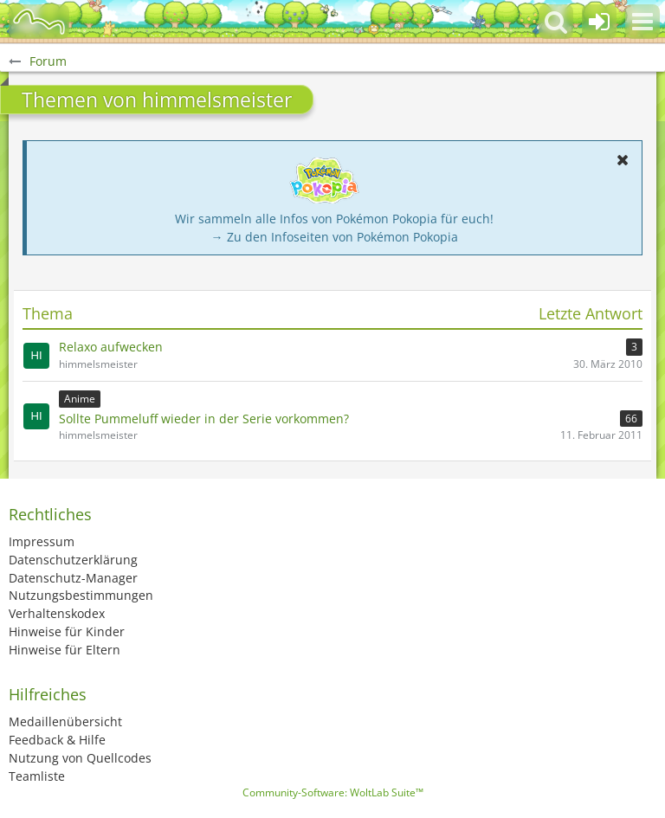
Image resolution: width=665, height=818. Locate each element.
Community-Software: (332, 792)
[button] (642, 21)
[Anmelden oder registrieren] (599, 21)
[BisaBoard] (39, 21)
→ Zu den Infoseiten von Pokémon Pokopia (334, 237)
